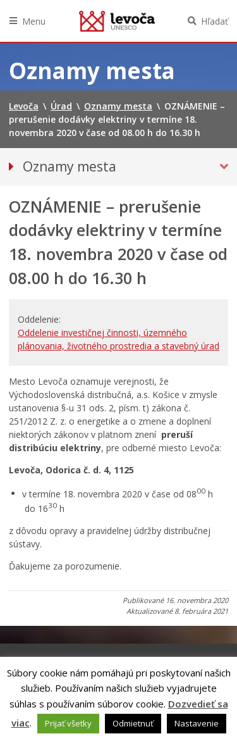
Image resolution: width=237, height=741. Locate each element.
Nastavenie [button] (196, 723)
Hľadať (214, 21)
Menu (34, 21)
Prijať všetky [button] (68, 723)
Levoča (117, 20)
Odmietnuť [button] (133, 723)
